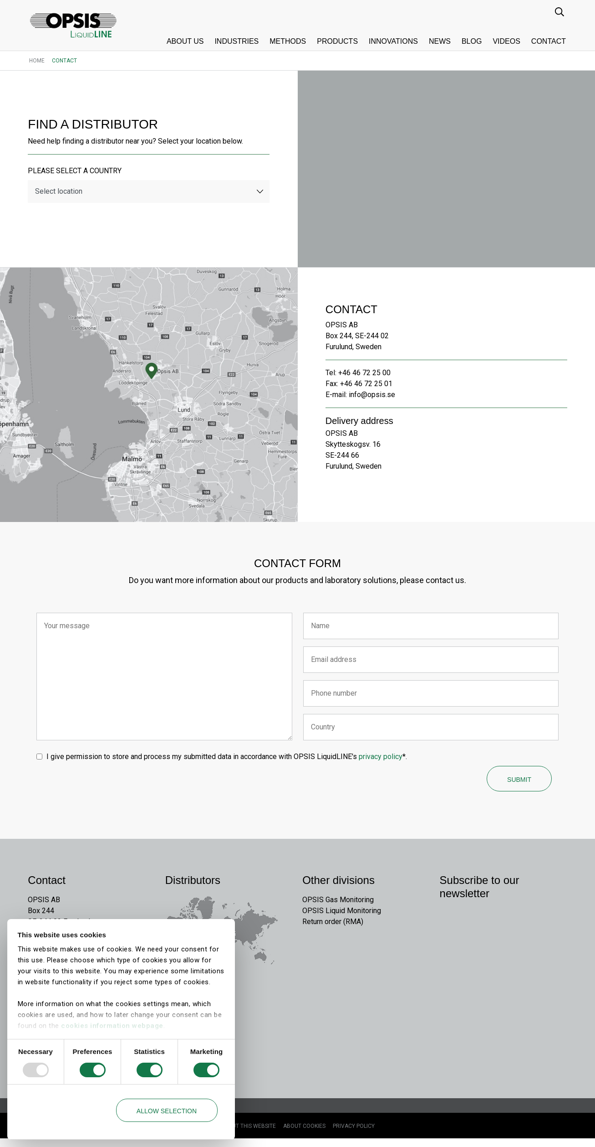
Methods (288, 41)
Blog (472, 41)
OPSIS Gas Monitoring (338, 907)
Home (37, 60)
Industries (236, 41)
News (440, 41)
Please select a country (76, 172)
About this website (248, 1135)
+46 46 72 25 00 (366, 374)
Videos (506, 41)
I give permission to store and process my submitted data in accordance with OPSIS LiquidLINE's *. (228, 760)
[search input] (560, 12)
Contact (548, 41)
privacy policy (382, 760)
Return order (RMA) (332, 929)
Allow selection (167, 1111)
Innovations (393, 41)
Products (337, 41)
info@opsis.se (373, 396)
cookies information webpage (112, 1026)
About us (185, 41)
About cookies (304, 1135)
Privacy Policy (354, 1135)
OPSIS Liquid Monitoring (341, 918)
